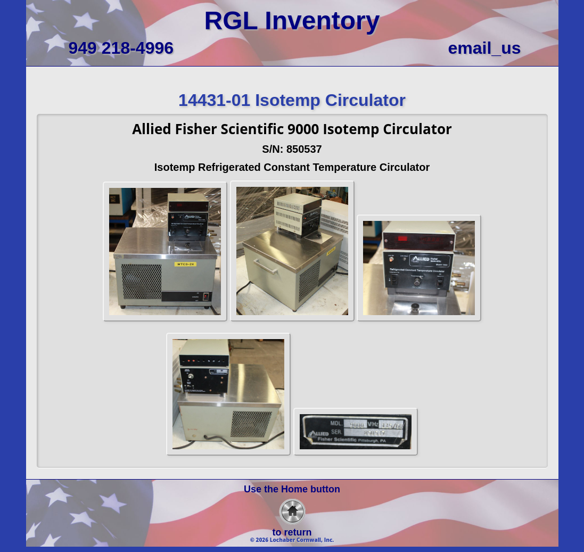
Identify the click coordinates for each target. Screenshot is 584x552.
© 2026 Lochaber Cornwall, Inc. (292, 539)
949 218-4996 (121, 47)
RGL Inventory (292, 20)
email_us (484, 47)
